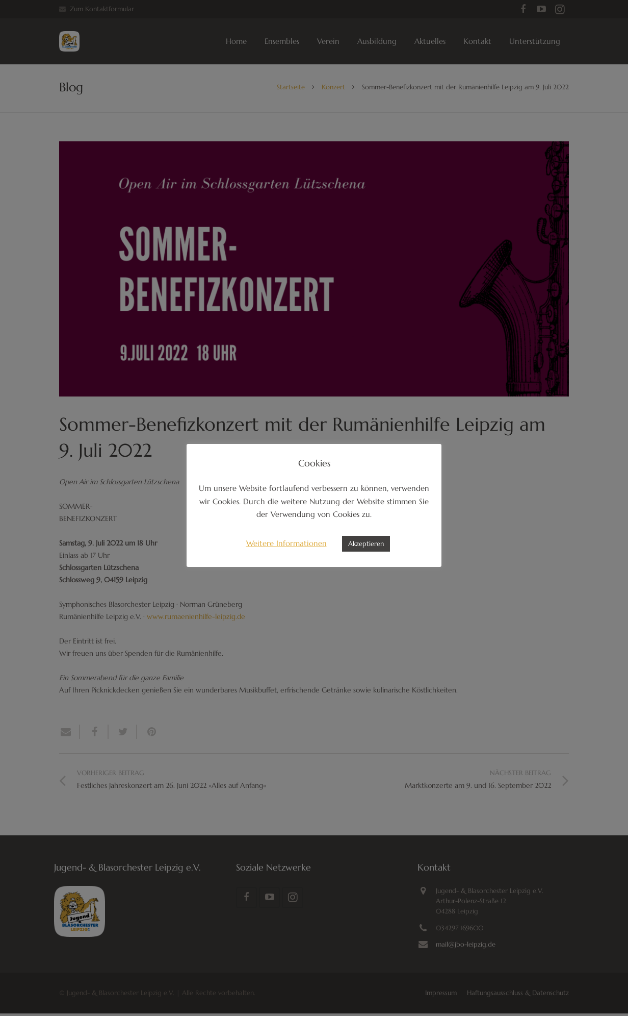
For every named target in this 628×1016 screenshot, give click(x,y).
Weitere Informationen (286, 543)
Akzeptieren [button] (366, 543)
